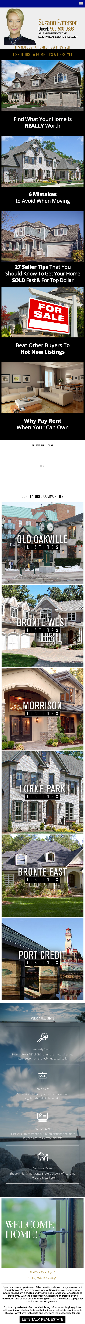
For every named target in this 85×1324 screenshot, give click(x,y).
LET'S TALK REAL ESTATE (42, 1319)
